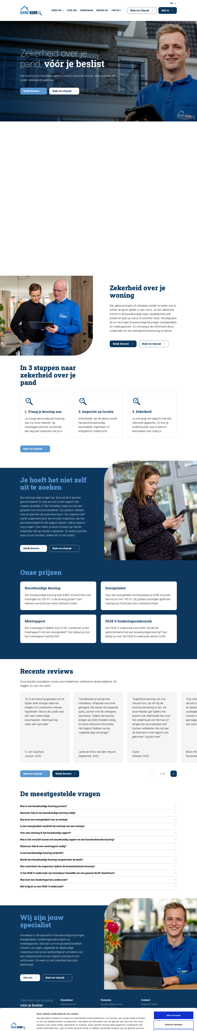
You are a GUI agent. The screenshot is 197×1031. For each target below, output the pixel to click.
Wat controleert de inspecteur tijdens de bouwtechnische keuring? (57, 866)
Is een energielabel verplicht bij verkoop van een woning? (52, 826)
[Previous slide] (151, 773)
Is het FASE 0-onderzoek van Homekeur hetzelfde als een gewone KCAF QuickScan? (67, 873)
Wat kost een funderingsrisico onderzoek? (44, 879)
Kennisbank (86, 10)
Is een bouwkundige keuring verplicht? (42, 852)
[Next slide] (173, 773)
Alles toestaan (173, 994)
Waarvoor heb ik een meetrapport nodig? (43, 846)
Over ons (72, 10)
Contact (116, 10)
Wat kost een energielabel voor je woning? (44, 819)
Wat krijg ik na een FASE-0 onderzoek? (42, 886)
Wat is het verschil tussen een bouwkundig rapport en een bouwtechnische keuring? (67, 839)
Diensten (56, 10)
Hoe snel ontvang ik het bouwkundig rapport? (45, 832)
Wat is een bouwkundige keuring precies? (43, 806)
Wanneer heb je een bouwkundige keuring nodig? (48, 812)
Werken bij (102, 10)
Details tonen (151, 1025)
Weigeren (173, 1012)
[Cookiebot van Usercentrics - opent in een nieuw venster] (18, 1025)
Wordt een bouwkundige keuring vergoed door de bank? (51, 859)
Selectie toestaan (173, 1003)
